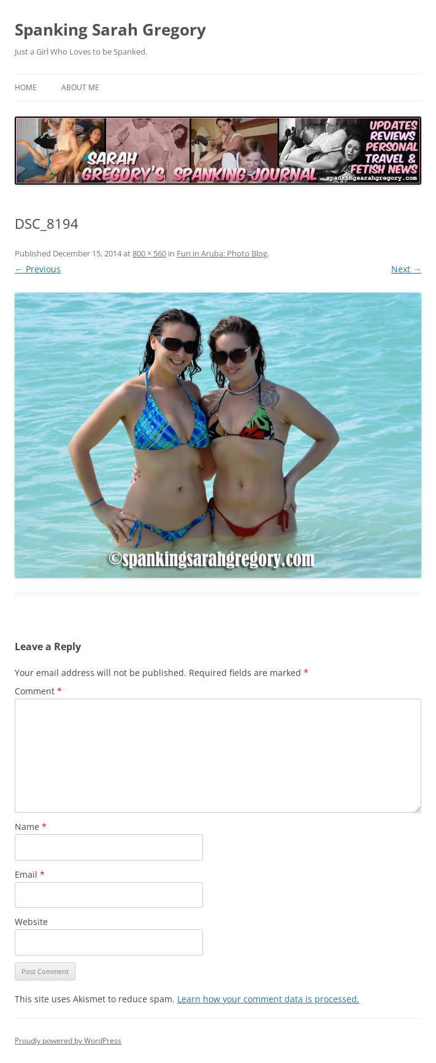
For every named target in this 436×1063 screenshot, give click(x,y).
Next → (406, 269)
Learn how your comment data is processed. (268, 999)
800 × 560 (149, 253)
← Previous (38, 269)
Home (26, 87)
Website (31, 921)
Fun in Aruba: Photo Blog (222, 253)
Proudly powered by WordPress (68, 1040)
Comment (38, 691)
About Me (80, 87)
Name (31, 826)
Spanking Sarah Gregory (110, 29)
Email (30, 874)
